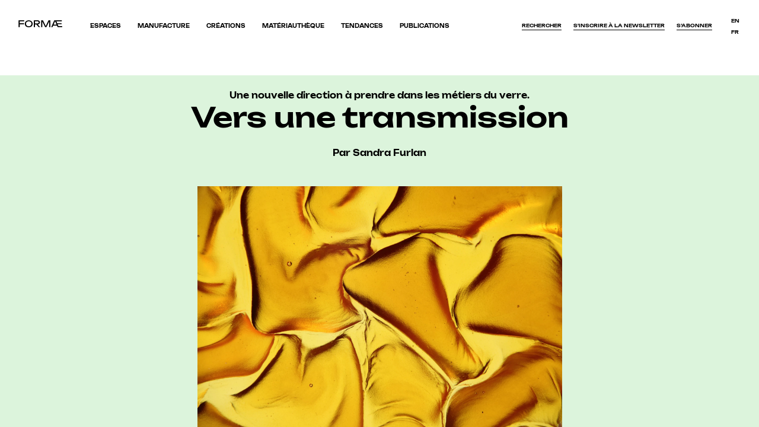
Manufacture (164, 26)
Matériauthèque (293, 26)
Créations (225, 26)
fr (735, 32)
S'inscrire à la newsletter (619, 25)
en (735, 21)
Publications (424, 26)
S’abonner (694, 25)
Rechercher (542, 25)
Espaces (105, 26)
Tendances (362, 26)
